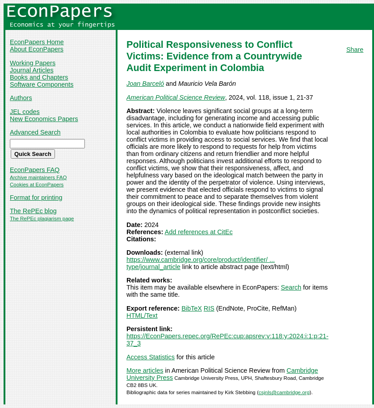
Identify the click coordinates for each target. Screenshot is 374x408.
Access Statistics (150, 357)
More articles (144, 370)
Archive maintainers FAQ (38, 177)
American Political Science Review (175, 97)
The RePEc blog (33, 211)
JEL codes (25, 111)
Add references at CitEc (199, 232)
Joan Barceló (145, 83)
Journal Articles (32, 70)
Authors (21, 97)
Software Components (41, 84)
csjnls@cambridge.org (284, 392)
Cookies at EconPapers (36, 184)
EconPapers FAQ (34, 169)
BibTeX (191, 308)
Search (291, 287)
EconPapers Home (37, 42)
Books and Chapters (39, 77)
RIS (209, 308)
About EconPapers (36, 49)
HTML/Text (142, 315)
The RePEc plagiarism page (42, 218)
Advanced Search (35, 132)
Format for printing (36, 197)
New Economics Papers (44, 118)
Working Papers (32, 63)
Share (354, 49)
